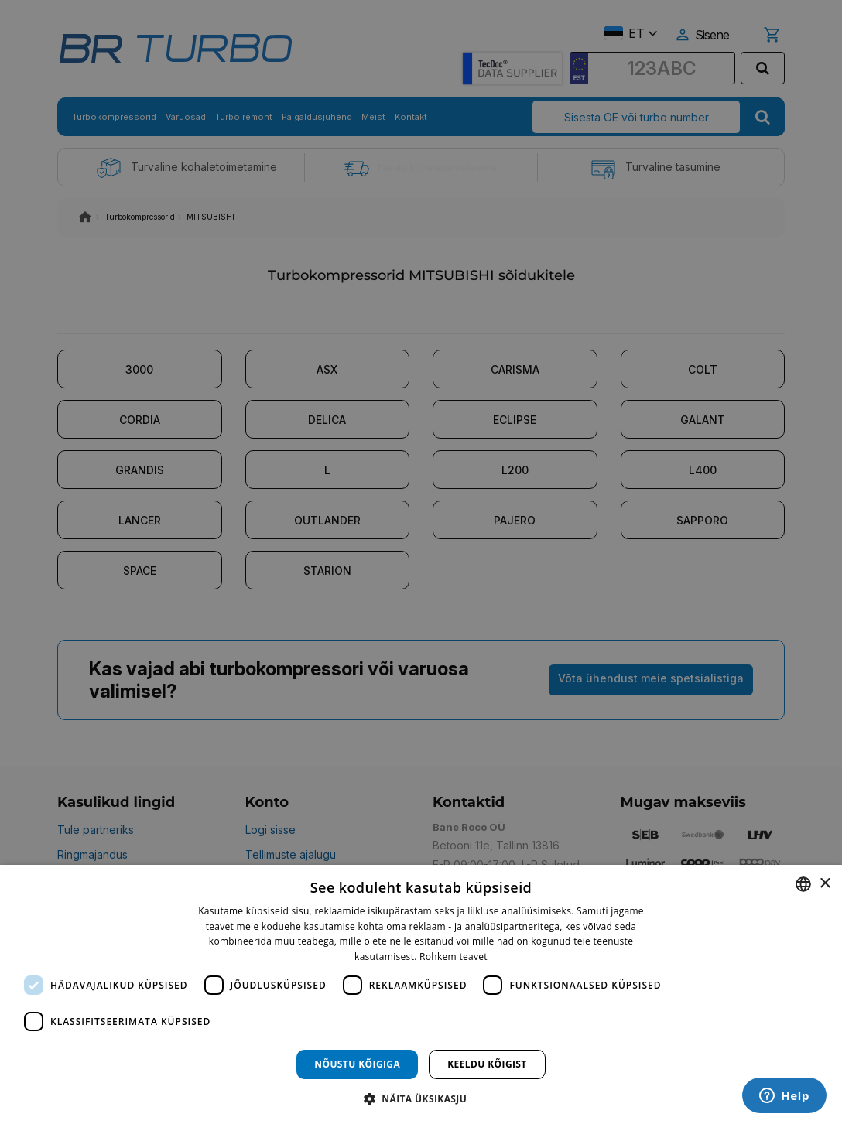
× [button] (824, 884)
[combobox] (803, 884)
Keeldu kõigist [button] (487, 1064)
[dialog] (421, 994)
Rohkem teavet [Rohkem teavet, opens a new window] (453, 956)
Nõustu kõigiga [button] (357, 1064)
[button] (421, 1098)
